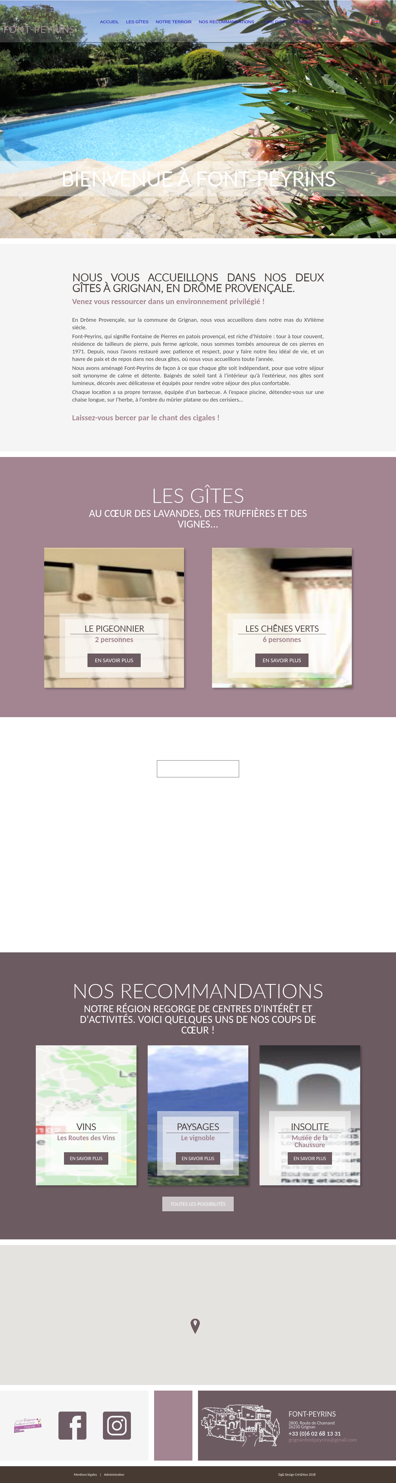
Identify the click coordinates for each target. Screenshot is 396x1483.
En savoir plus (114, 660)
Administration (114, 1475)
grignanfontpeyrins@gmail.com (323, 1440)
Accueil (121, 22)
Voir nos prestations (198, 769)
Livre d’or (291, 22)
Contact (324, 22)
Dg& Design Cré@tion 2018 (297, 1475)
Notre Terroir (189, 22)
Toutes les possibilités (198, 1204)
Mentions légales (85, 1475)
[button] (4, 119)
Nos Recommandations (243, 22)
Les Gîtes (151, 22)
